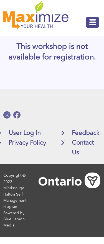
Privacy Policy (27, 143)
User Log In (25, 133)
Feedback (85, 133)
